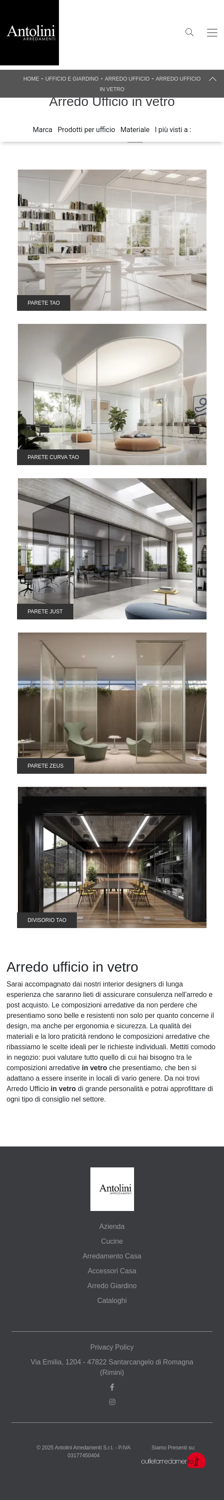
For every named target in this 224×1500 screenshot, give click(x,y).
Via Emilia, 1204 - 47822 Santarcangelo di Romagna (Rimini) (112, 1367)
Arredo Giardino (112, 1285)
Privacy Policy (112, 1347)
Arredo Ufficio (127, 79)
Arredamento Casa (112, 1256)
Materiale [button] (135, 130)
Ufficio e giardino (72, 79)
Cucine (112, 1241)
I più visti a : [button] (173, 130)
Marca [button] (42, 130)
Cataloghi (112, 1300)
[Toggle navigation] (212, 32)
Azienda (112, 1226)
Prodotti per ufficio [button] (86, 130)
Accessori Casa (112, 1271)
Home (31, 79)
